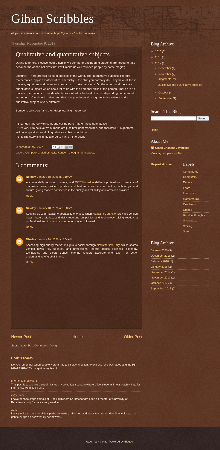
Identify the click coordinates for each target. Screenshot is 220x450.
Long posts (190, 193)
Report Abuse (161, 164)
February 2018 (160, 261)
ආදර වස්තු (17, 395)
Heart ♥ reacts (22, 358)
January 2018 (159, 266)
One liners (189, 204)
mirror (92, 33)
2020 (158, 51)
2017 (158, 63)
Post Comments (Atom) (42, 345)
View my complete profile (166, 153)
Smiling (187, 226)
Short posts (88, 152)
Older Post (133, 337)
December (165, 68)
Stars (186, 231)
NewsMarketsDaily (108, 245)
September (165, 98)
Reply (29, 195)
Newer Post (21, 337)
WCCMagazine (84, 182)
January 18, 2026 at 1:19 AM (54, 176)
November (165, 74)
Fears (186, 188)
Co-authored (191, 171)
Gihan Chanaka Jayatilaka (172, 147)
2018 (158, 57)
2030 (14, 409)
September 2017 (161, 288)
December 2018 (161, 255)
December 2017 (161, 272)
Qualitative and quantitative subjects (180, 84)
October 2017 (159, 282)
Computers (32, 152)
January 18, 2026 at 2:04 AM (54, 239)
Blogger (129, 441)
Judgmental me (167, 79)
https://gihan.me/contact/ (69, 33)
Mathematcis (48, 152)
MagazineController (105, 213)
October (163, 92)
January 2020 (159, 250)
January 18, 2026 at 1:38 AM (54, 208)
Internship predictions (24, 380)
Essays (187, 182)
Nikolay (31, 176)
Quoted (187, 209)
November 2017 (161, 277)
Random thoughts (68, 152)
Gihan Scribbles (52, 18)
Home (77, 337)
